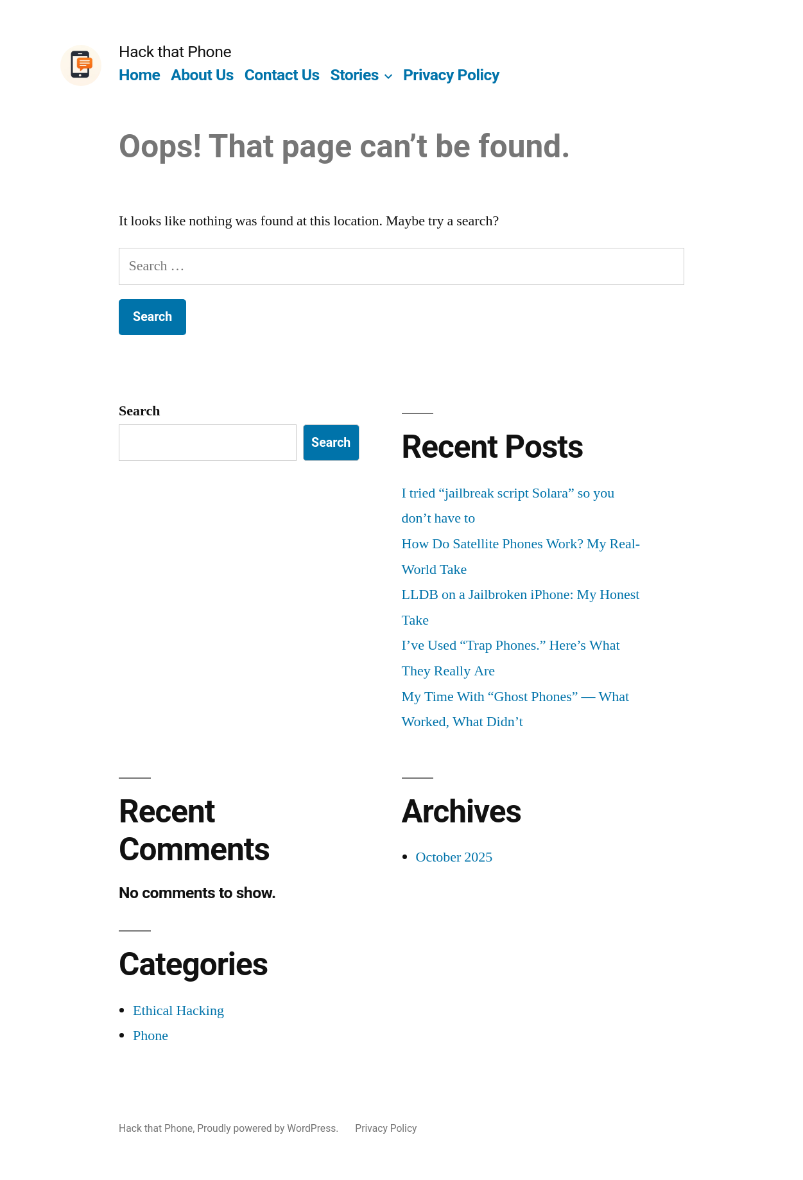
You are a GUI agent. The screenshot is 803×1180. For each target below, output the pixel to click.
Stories (355, 74)
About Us (202, 74)
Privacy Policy (451, 74)
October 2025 (454, 857)
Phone (150, 1036)
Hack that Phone (175, 51)
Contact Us (282, 74)
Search (139, 411)
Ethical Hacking (178, 1010)
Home (139, 74)
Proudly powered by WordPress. (269, 1128)
